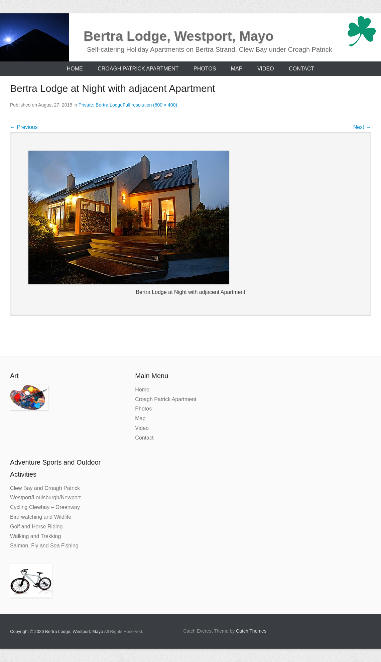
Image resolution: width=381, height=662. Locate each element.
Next (362, 127)
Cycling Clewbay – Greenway (45, 507)
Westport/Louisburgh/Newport (45, 497)
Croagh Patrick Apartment (138, 68)
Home (75, 68)
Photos (205, 68)
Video (265, 68)
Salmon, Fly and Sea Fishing (44, 545)
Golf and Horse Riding (36, 526)
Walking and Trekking (35, 536)
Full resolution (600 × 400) (150, 105)
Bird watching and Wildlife (40, 517)
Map (237, 68)
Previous (24, 127)
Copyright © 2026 (27, 631)
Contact (301, 68)
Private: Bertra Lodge (101, 105)
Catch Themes (251, 631)
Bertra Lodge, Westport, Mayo (178, 36)
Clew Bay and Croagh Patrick (45, 488)
